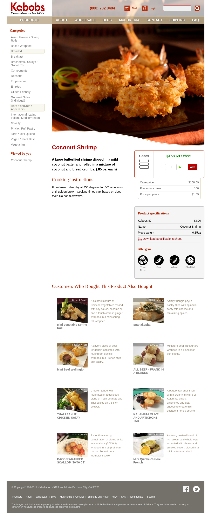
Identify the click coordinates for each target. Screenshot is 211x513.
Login (152, 8)
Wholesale (85, 20)
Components (19, 70)
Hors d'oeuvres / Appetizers (21, 107)
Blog (107, 20)
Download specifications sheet (160, 238)
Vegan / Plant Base (23, 139)
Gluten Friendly (20, 92)
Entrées (16, 86)
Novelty (16, 123)
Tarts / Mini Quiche (23, 133)
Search (151, 496)
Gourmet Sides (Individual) (20, 99)
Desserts (16, 76)
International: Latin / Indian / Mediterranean (25, 116)
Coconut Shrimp (21, 160)
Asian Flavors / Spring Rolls (25, 39)
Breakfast (17, 56)
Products (29, 20)
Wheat (174, 267)
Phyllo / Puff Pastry (23, 128)
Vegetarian (18, 144)
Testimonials (136, 496)
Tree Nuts (143, 269)
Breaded (16, 51)
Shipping (177, 20)
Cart (134, 8)
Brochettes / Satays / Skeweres (24, 63)
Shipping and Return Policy (102, 496)
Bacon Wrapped (21, 45)
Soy (158, 267)
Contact (154, 20)
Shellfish (190, 267)
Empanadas (18, 81)
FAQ (195, 20)
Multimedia (129, 20)
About (62, 20)
